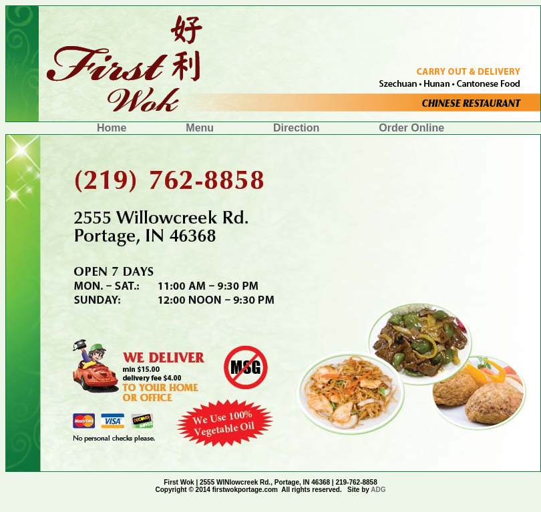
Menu (201, 128)
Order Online (411, 128)
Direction (298, 128)
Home (113, 128)
